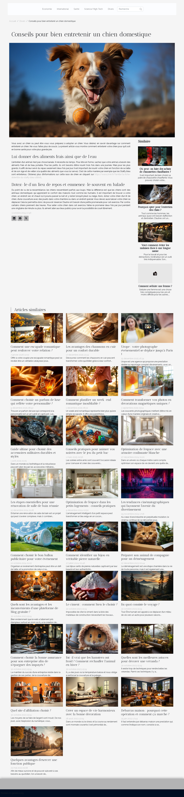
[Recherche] (130, 9)
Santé (76, 9)
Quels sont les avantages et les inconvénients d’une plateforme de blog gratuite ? (34, 608)
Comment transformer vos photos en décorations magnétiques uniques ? (146, 401)
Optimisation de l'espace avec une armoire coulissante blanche (144, 451)
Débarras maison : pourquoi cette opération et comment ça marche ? (145, 712)
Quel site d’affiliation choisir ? (31, 710)
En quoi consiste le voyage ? (140, 604)
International (63, 9)
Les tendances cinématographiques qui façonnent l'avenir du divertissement (145, 505)
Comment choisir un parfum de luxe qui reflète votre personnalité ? (35, 401)
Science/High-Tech (93, 9)
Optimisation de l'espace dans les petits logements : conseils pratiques (90, 504)
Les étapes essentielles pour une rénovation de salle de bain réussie (35, 504)
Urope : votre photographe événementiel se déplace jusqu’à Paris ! (147, 350)
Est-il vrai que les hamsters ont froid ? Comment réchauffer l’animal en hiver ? (90, 661)
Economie (47, 9)
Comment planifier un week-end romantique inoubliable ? (88, 401)
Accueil (12, 21)
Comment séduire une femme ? (155, 286)
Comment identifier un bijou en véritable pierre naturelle (87, 557)
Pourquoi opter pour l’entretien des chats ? (155, 208)
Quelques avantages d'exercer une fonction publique (34, 761)
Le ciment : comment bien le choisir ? (92, 604)
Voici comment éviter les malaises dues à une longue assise (155, 248)
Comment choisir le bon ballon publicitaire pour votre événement (34, 557)
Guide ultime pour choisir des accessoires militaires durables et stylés (33, 452)
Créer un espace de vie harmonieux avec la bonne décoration (90, 712)
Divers (111, 9)
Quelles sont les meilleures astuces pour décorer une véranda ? (144, 659)
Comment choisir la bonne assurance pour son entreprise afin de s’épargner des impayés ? (36, 661)
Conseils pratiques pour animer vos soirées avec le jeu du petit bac (90, 451)
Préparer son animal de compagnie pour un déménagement (145, 557)
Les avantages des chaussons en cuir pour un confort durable (91, 348)
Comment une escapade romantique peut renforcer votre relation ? (35, 348)
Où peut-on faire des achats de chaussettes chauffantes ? (155, 170)
